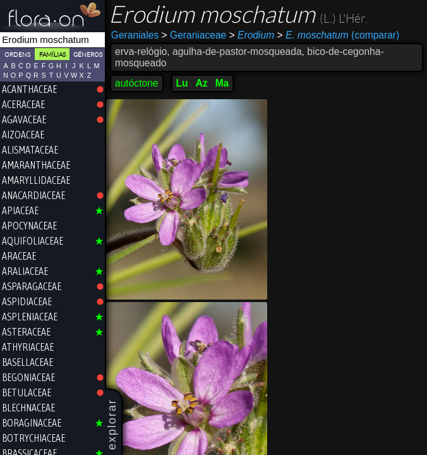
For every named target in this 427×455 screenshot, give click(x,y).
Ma (222, 83)
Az (202, 83)
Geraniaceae (194, 35)
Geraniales (135, 35)
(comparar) (338, 35)
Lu (182, 83)
